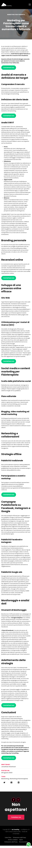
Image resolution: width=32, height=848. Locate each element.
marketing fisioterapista (19, 781)
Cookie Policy (8, 840)
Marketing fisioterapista (16, 17)
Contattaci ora (8, 70)
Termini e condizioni (13, 842)
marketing (5, 781)
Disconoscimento (23, 844)
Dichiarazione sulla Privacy (19, 840)
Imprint (21, 842)
